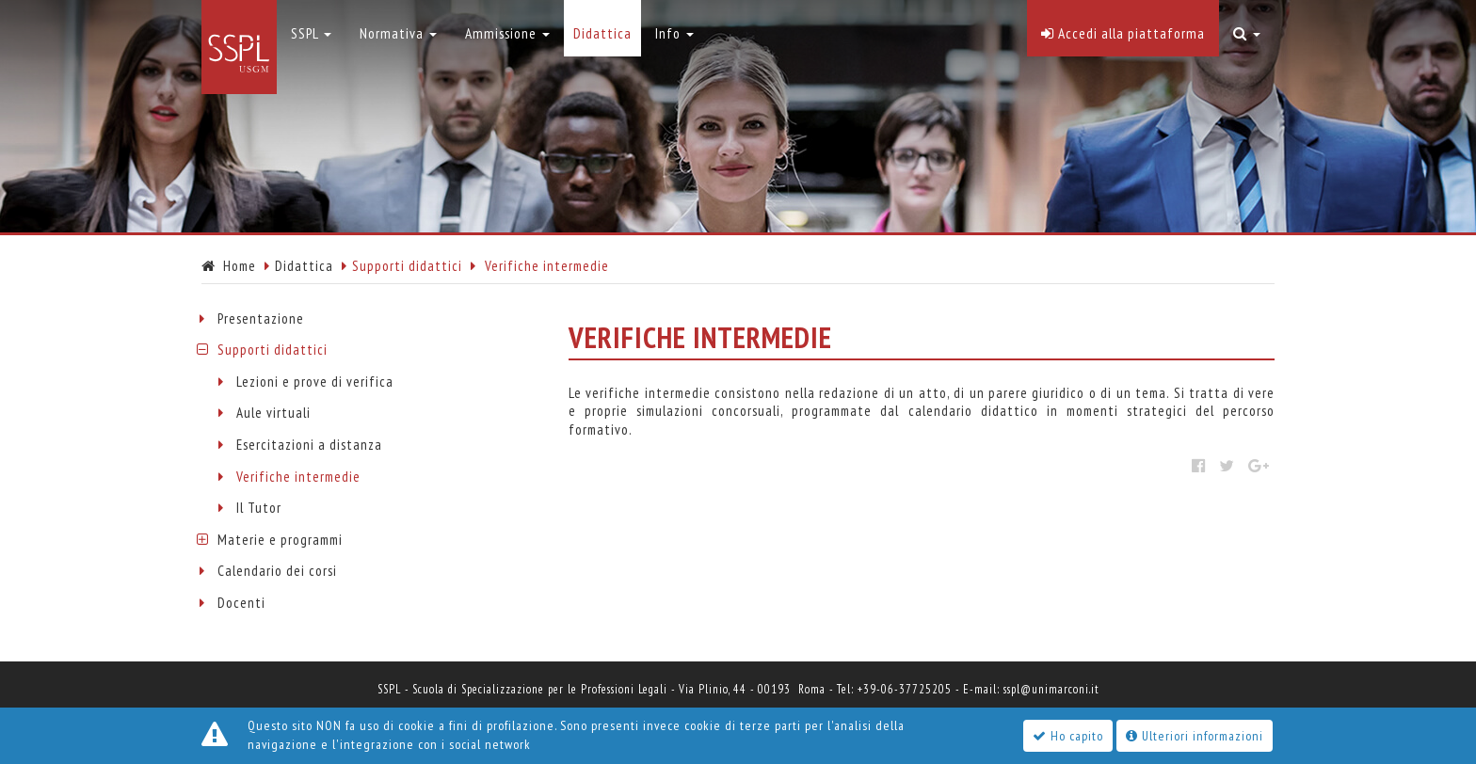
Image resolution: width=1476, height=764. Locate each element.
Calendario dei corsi (277, 571)
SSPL (311, 33)
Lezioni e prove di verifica (314, 381)
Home (228, 266)
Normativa (398, 33)
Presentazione (260, 318)
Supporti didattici (272, 349)
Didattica (304, 266)
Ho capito (1068, 735)
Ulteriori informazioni (1194, 735)
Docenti (241, 603)
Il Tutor (258, 508)
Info (674, 33)
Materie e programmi (280, 540)
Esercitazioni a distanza (309, 445)
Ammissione (507, 33)
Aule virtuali (273, 413)
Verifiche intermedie (298, 476)
